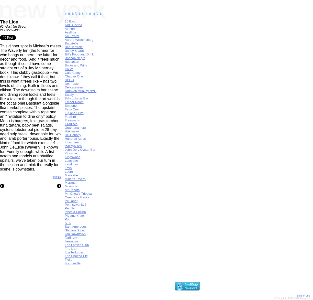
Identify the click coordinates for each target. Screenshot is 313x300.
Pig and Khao (74, 215)
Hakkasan (72, 131)
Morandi (70, 182)
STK (68, 223)
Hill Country (73, 135)
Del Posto (71, 84)
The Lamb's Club (77, 245)
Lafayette (71, 160)
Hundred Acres (75, 138)
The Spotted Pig (76, 256)
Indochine (71, 142)
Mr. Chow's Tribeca (78, 193)
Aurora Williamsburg (79, 40)
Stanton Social (75, 230)
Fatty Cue (71, 109)
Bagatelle (71, 43)
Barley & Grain (75, 51)
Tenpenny (71, 241)
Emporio (71, 105)
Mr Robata (72, 190)
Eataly (69, 94)
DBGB (69, 80)
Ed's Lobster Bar (76, 98)
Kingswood (72, 157)
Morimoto (71, 186)
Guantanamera (75, 127)
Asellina (70, 32)
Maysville (71, 175)
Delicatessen (74, 87)
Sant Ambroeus (76, 226)
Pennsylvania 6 (75, 204)
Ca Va (69, 69)
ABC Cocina (73, 25)
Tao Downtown (75, 234)
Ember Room (74, 102)
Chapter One (74, 76)
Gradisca (71, 124)
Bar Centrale (74, 47)
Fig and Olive (74, 113)
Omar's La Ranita (77, 197)
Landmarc (72, 164)
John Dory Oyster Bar (80, 149)
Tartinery (71, 237)
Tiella (68, 259)
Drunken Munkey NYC (80, 91)
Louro (69, 171)
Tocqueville (72, 263)
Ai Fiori (70, 29)
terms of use (303, 295)
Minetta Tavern (75, 179)
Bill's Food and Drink (79, 54)
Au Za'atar (72, 36)
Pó (67, 219)
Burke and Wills (76, 65)
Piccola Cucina (75, 212)
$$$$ (56, 177)
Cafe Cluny (72, 73)
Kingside (71, 153)
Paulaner (71, 201)
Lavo (68, 168)
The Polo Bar (74, 252)
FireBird (70, 116)
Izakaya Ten (73, 146)
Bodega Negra (75, 58)
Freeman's (72, 120)
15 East (70, 21)
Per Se (70, 208)
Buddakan (72, 62)
